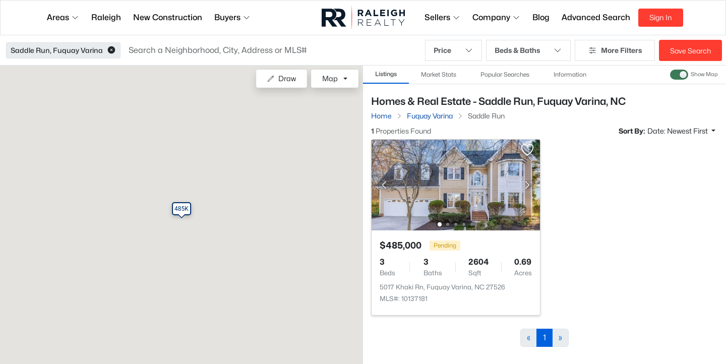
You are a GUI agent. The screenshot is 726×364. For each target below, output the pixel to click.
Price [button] (453, 50)
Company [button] (496, 17)
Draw (281, 78)
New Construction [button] (167, 17)
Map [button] (330, 78)
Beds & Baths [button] (528, 50)
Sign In (660, 17)
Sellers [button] (442, 17)
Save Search (690, 50)
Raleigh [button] (106, 17)
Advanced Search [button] (596, 17)
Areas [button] (63, 17)
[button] (111, 50)
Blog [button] (541, 17)
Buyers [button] (232, 17)
